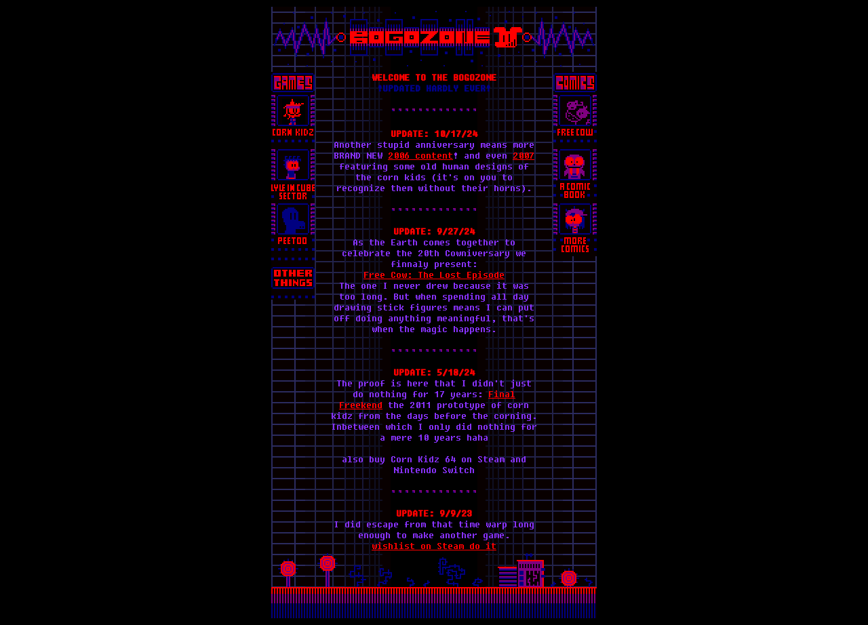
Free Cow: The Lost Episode (434, 274)
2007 (523, 155)
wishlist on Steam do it (434, 545)
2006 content (420, 155)
